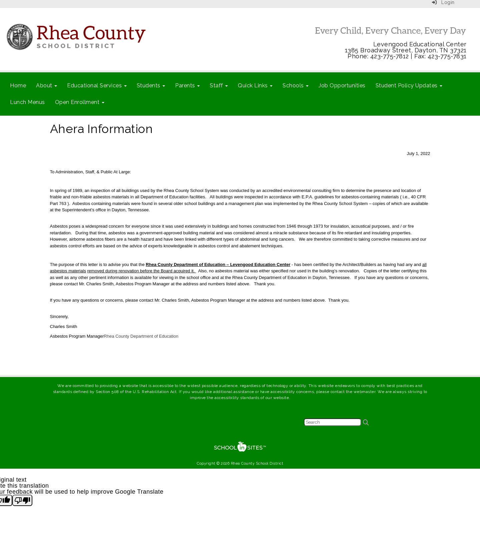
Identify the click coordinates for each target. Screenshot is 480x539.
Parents (187, 85)
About (46, 85)
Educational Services (97, 85)
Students (151, 85)
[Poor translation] (22, 500)
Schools (296, 85)
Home (18, 85)
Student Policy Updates (409, 85)
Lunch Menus (27, 102)
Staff (219, 85)
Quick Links (255, 85)
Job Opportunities (342, 85)
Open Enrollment (79, 102)
